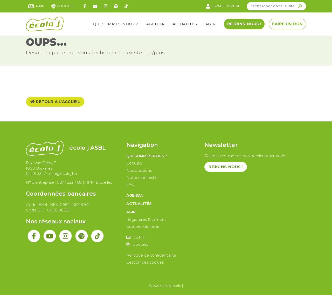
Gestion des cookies (145, 262)
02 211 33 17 (36, 173)
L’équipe (134, 163)
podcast (62, 6)
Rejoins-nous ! (244, 24)
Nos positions (139, 170)
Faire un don (287, 24)
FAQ (130, 184)
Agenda (155, 24)
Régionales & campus (146, 219)
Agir (210, 24)
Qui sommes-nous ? (115, 24)
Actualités (185, 24)
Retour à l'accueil (55, 101)
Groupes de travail (143, 226)
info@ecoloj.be (63, 173)
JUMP (36, 6)
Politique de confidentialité (151, 255)
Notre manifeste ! (142, 177)
